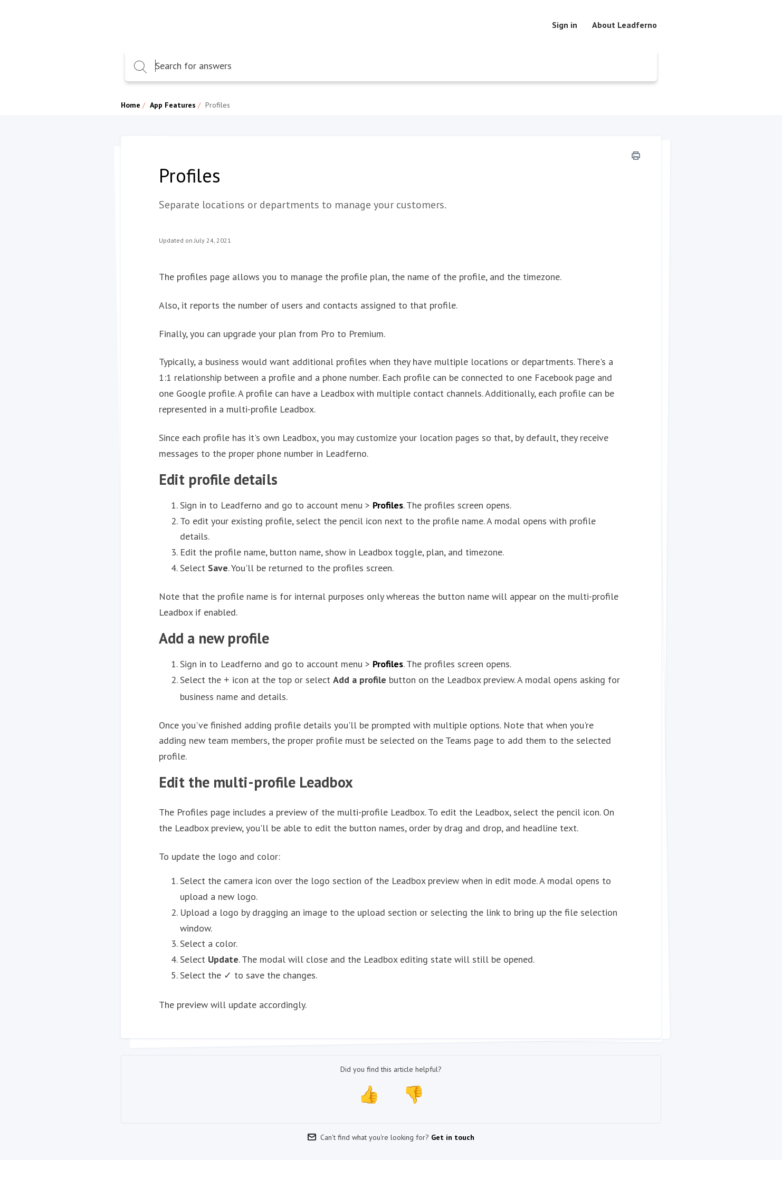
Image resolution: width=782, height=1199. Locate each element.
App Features (173, 105)
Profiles (388, 505)
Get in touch (452, 1135)
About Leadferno (624, 25)
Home (130, 105)
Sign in (564, 25)
